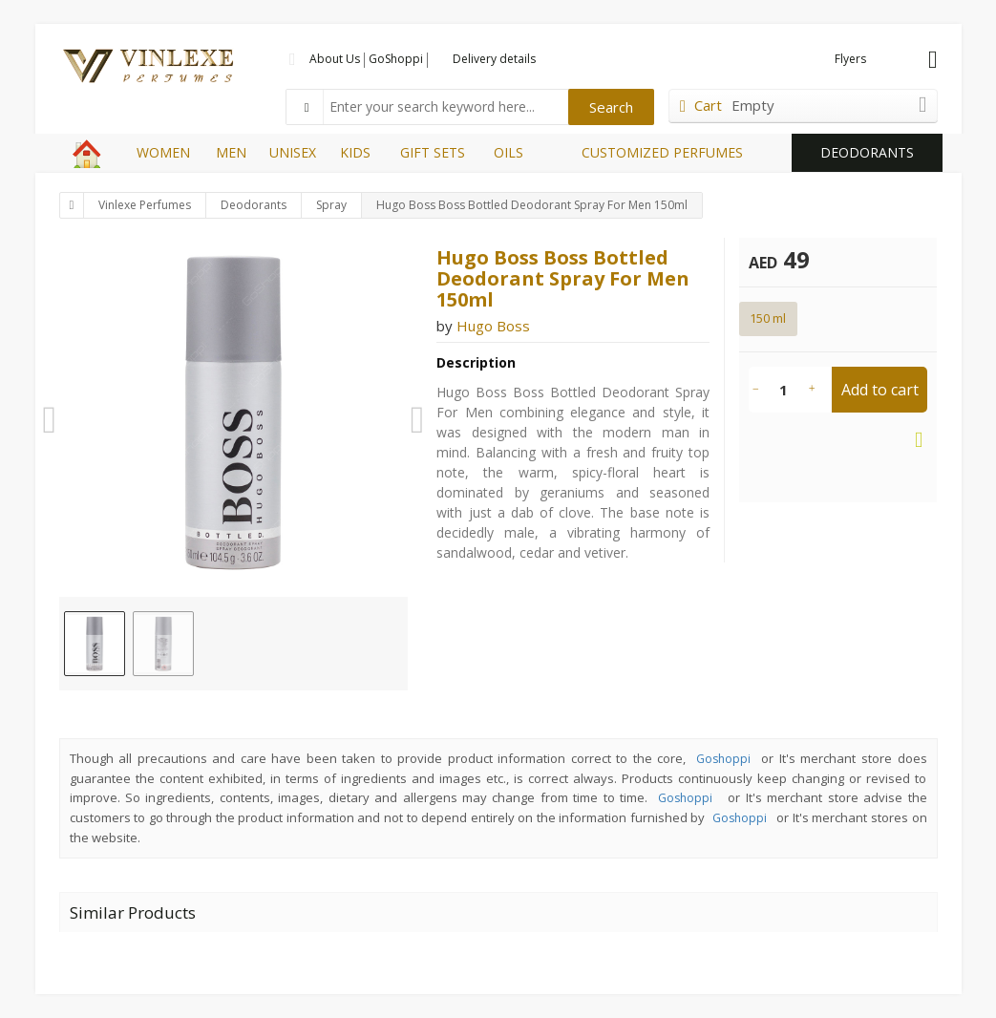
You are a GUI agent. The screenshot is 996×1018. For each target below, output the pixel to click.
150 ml (768, 318)
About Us (334, 59)
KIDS (355, 152)
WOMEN (163, 152)
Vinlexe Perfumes (144, 205)
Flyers (850, 59)
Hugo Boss (493, 325)
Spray (331, 205)
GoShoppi (396, 59)
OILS (508, 152)
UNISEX (292, 152)
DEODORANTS (867, 152)
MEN (231, 152)
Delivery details (494, 59)
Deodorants (253, 205)
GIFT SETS (432, 152)
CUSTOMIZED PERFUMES (662, 152)
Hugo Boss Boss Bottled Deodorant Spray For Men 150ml (532, 205)
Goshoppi (723, 759)
